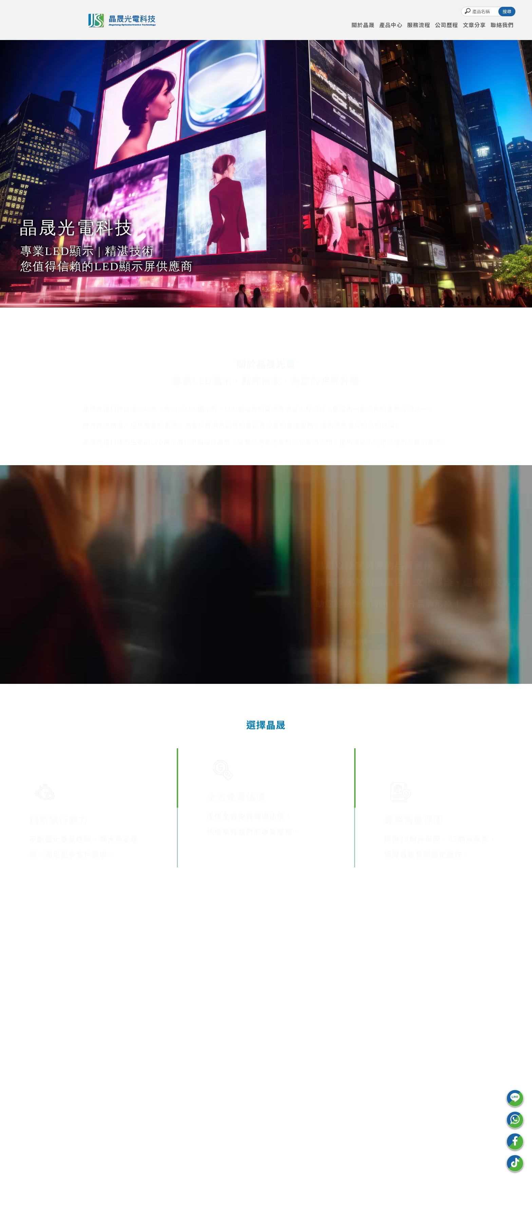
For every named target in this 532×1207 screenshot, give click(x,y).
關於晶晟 (363, 25)
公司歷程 (446, 25)
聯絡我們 (502, 25)
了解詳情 (346, 642)
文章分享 (474, 25)
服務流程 (418, 25)
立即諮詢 (436, 642)
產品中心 (390, 25)
